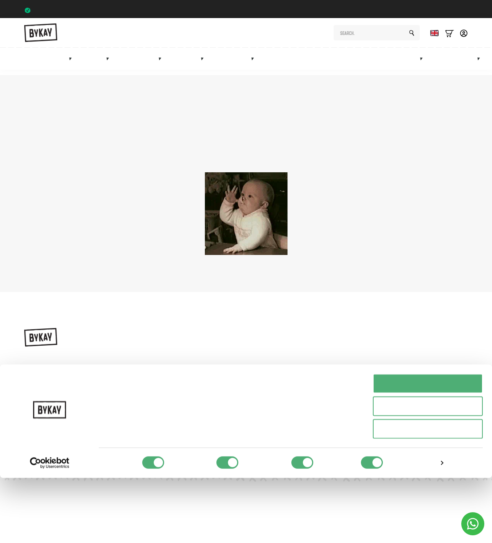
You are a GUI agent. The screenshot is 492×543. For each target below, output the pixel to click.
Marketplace (403, 64)
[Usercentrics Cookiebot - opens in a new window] (49, 528)
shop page (376, 147)
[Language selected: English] (432, 37)
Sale (443, 64)
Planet (339, 365)
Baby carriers (49, 64)
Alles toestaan (427, 448)
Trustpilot (452, 10)
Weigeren (427, 494)
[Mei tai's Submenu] (204, 64)
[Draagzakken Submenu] (73, 64)
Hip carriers (140, 64)
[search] (411, 37)
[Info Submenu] (481, 64)
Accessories (233, 64)
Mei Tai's (278, 379)
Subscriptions (355, 64)
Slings (95, 64)
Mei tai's (187, 64)
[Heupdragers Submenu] (162, 64)
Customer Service (354, 405)
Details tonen (415, 528)
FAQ (337, 392)
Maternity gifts (304, 64)
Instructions (346, 352)
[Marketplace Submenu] (423, 64)
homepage (255, 155)
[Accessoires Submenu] (255, 64)
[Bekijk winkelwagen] (449, 37)
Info (469, 64)
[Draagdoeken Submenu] (110, 64)
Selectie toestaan (428, 471)
